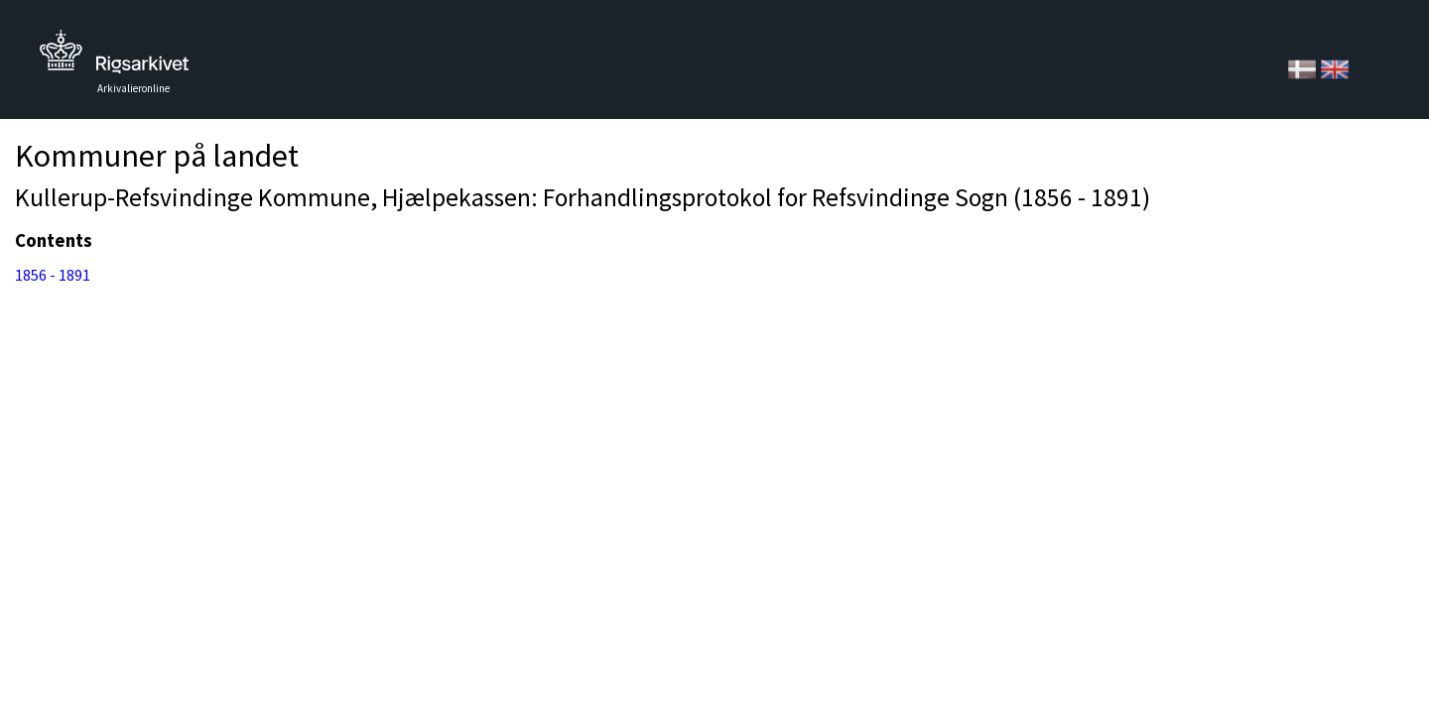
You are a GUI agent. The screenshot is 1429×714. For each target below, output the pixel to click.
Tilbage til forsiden (114, 57)
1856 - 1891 (52, 275)
